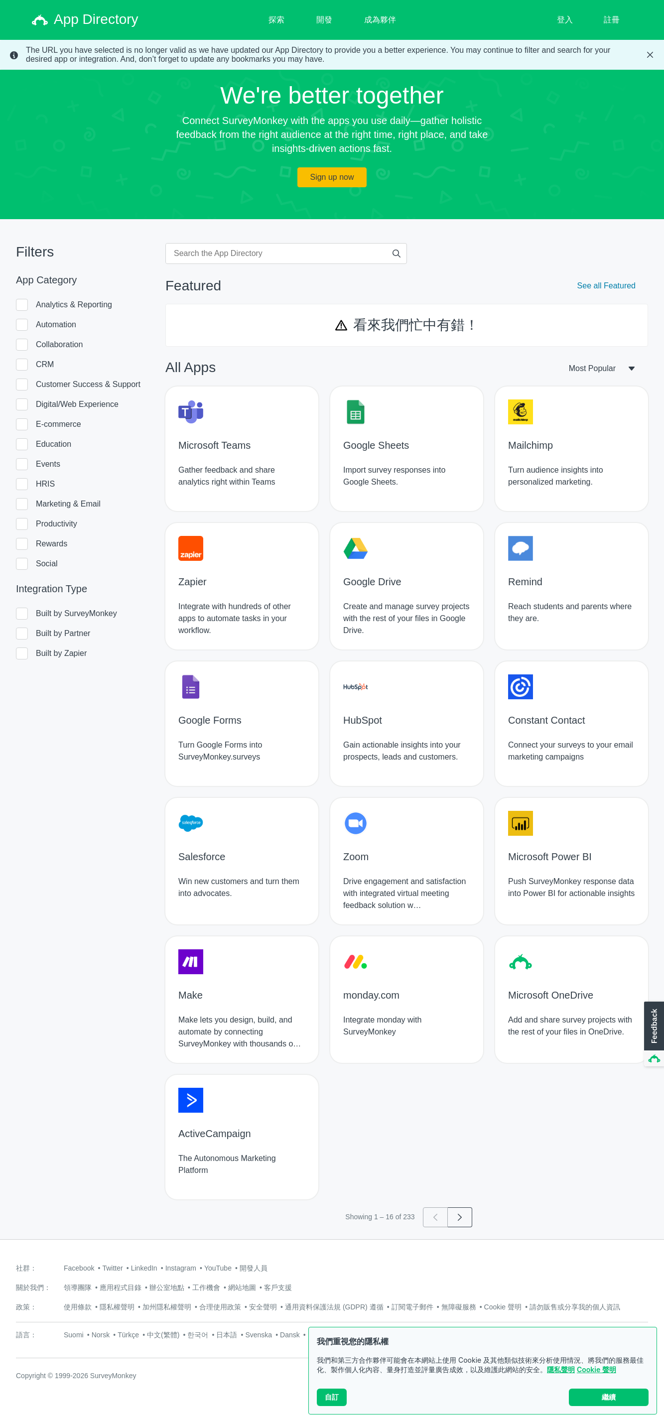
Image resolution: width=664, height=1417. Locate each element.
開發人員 (253, 1268)
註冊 (612, 19)
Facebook (79, 1268)
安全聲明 (263, 1307)
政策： (26, 1307)
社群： (26, 1268)
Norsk (101, 1335)
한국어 (197, 1335)
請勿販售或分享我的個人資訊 (575, 1307)
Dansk (290, 1335)
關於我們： (33, 1287)
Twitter (112, 1268)
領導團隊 (78, 1287)
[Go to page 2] (460, 1217)
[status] (332, 55)
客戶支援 (278, 1287)
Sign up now (332, 177)
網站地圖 (242, 1287)
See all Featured (606, 285)
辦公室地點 (166, 1287)
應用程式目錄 (120, 1287)
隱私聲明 (561, 1369)
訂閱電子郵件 (412, 1307)
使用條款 (78, 1307)
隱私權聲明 (117, 1307)
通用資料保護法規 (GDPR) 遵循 (334, 1307)
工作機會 (206, 1287)
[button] (653, 1034)
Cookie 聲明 (596, 1369)
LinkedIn (144, 1268)
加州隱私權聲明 (166, 1307)
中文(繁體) (163, 1335)
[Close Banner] (650, 55)
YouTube (218, 1268)
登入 (565, 19)
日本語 (226, 1335)
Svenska (258, 1335)
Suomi (74, 1335)
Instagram (180, 1268)
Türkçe (128, 1335)
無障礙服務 (458, 1307)
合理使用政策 (220, 1307)
